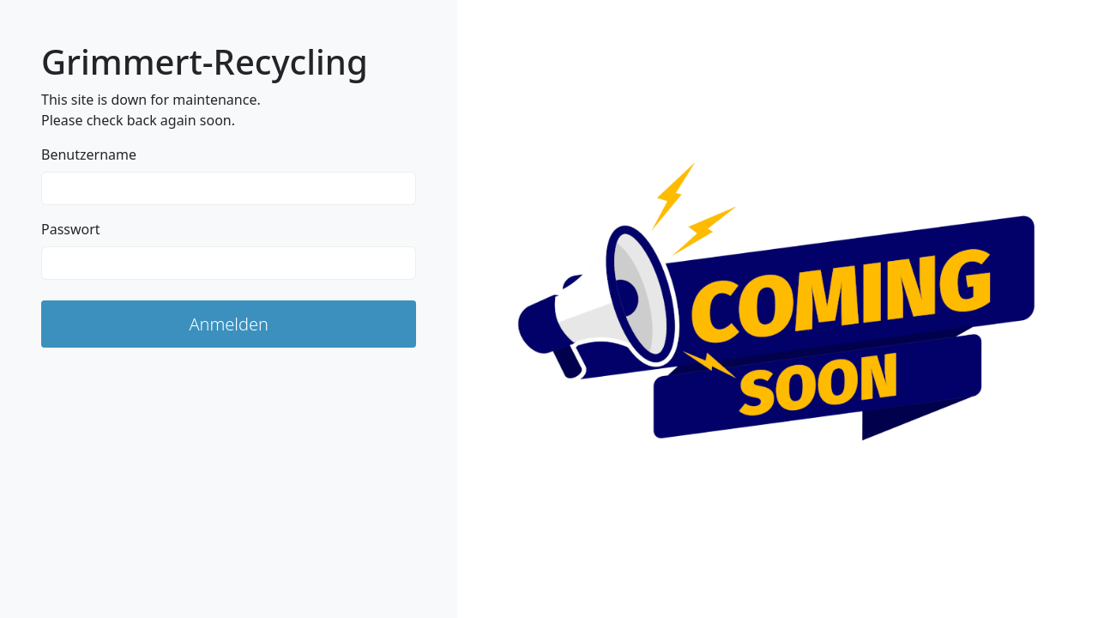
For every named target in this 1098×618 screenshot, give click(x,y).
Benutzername (88, 154)
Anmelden (228, 324)
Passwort (70, 229)
